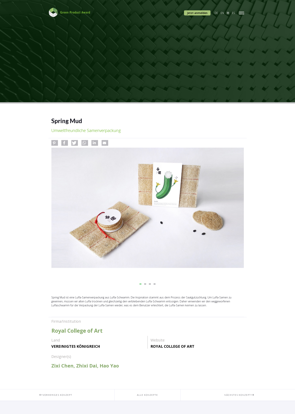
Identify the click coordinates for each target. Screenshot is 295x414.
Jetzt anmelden (197, 13)
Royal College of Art (172, 346)
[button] (54, 143)
